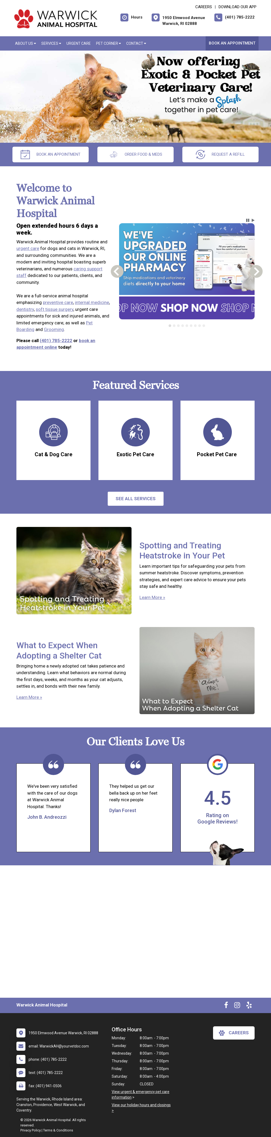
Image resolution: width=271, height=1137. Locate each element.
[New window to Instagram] (237, 1006)
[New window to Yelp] (249, 1006)
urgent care (27, 248)
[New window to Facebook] (226, 1006)
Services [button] (51, 43)
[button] (247, 220)
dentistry (25, 309)
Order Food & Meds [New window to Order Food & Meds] (135, 154)
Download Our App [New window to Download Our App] (237, 7)
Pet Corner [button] (108, 43)
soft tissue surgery (54, 309)
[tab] (170, 326)
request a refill (220, 154)
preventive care (58, 302)
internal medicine (92, 302)
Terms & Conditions (58, 1130)
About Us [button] (25, 43)
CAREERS (203, 7)
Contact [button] (136, 43)
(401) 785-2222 (56, 340)
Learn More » (152, 597)
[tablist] (186, 326)
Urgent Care (78, 43)
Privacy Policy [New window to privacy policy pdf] (30, 1130)
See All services (136, 498)
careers (234, 1033)
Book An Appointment (232, 43)
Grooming (54, 329)
